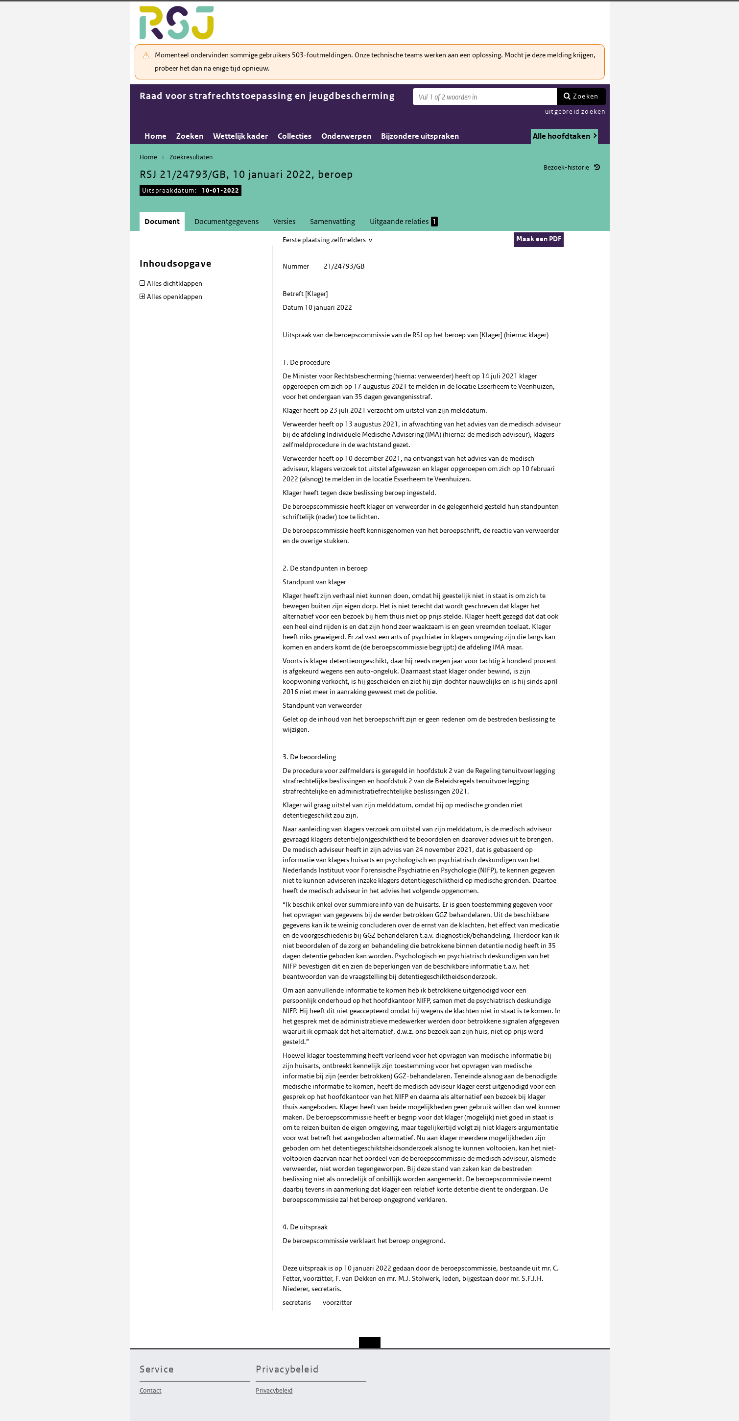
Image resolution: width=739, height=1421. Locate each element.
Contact (151, 1390)
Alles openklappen (174, 296)
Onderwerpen (346, 136)
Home (155, 136)
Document (162, 221)
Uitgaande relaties (404, 221)
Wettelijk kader (240, 136)
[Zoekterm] (485, 96)
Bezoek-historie (566, 167)
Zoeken (585, 96)
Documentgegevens (226, 221)
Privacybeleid (274, 1390)
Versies (284, 221)
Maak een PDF (538, 238)
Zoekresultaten (191, 157)
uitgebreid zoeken (575, 111)
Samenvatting (332, 221)
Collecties (294, 136)
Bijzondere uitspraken (420, 136)
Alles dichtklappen (174, 283)
